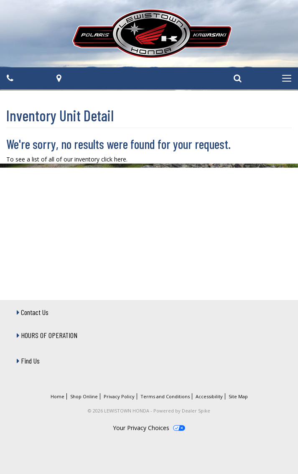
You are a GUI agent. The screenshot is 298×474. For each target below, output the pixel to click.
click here (113, 159)
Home (57, 396)
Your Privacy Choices (149, 428)
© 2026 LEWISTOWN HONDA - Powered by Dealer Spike (149, 410)
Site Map (238, 396)
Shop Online (84, 396)
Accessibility (209, 396)
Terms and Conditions (165, 396)
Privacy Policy (119, 396)
